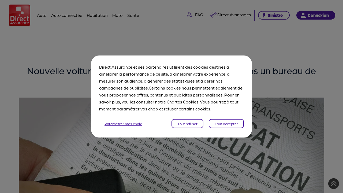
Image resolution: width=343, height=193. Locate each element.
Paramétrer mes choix (123, 123)
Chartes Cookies (183, 101)
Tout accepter (226, 123)
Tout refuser (187, 123)
